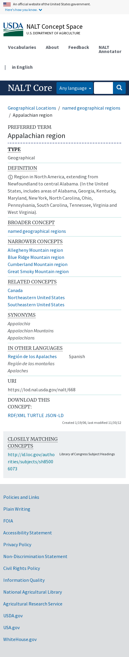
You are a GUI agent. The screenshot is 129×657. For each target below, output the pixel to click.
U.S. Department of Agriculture (53, 33)
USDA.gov (13, 615)
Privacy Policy (17, 544)
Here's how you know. (21, 9)
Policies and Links (21, 497)
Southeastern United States (36, 304)
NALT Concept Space (54, 26)
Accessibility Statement (27, 533)
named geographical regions (91, 108)
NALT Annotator (110, 49)
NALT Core (30, 88)
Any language (73, 88)
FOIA (8, 521)
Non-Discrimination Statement (35, 556)
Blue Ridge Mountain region (36, 257)
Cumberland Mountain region (37, 264)
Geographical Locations (32, 108)
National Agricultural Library (32, 592)
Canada (15, 290)
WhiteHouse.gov (20, 639)
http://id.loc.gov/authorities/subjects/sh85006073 (31, 461)
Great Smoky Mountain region (38, 271)
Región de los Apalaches (32, 356)
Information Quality (24, 580)
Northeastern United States (36, 297)
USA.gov (11, 627)
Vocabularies (22, 47)
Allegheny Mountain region (35, 250)
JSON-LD (54, 415)
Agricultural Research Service (32, 604)
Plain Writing (16, 509)
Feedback (78, 47)
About (52, 47)
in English (22, 67)
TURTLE (35, 415)
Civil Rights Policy (21, 568)
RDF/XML (17, 415)
